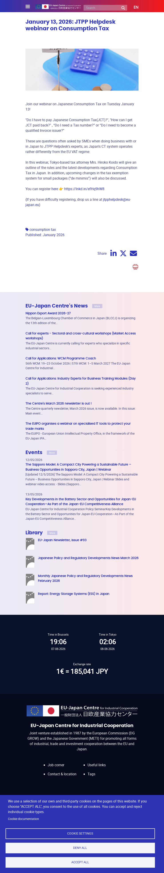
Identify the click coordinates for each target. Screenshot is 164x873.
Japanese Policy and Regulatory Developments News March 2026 (88, 558)
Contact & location (62, 774)
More (97, 306)
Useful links (97, 764)
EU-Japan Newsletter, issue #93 (62, 540)
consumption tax (42, 229)
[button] (133, 7)
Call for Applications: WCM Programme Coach (60, 358)
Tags (91, 774)
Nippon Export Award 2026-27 (48, 313)
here (54, 188)
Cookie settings (80, 833)
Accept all (80, 862)
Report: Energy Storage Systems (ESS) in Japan (73, 594)
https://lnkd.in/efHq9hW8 (84, 188)
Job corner (56, 764)
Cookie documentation (23, 819)
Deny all (80, 848)
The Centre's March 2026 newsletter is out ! (58, 403)
